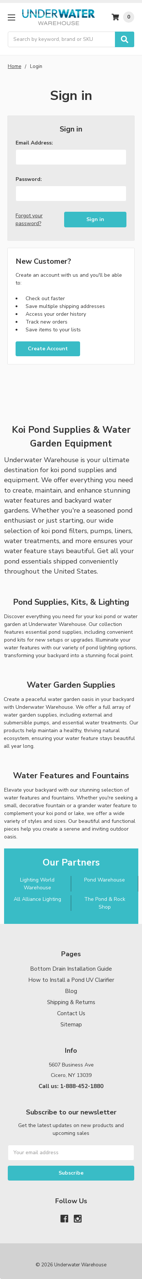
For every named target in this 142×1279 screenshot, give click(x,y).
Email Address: (34, 142)
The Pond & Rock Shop (104, 903)
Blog (71, 991)
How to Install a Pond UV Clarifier (71, 980)
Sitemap (71, 1024)
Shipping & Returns (71, 1002)
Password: (29, 179)
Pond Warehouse (104, 879)
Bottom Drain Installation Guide (71, 969)
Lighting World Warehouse (37, 883)
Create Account (48, 348)
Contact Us (71, 1013)
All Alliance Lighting (37, 899)
